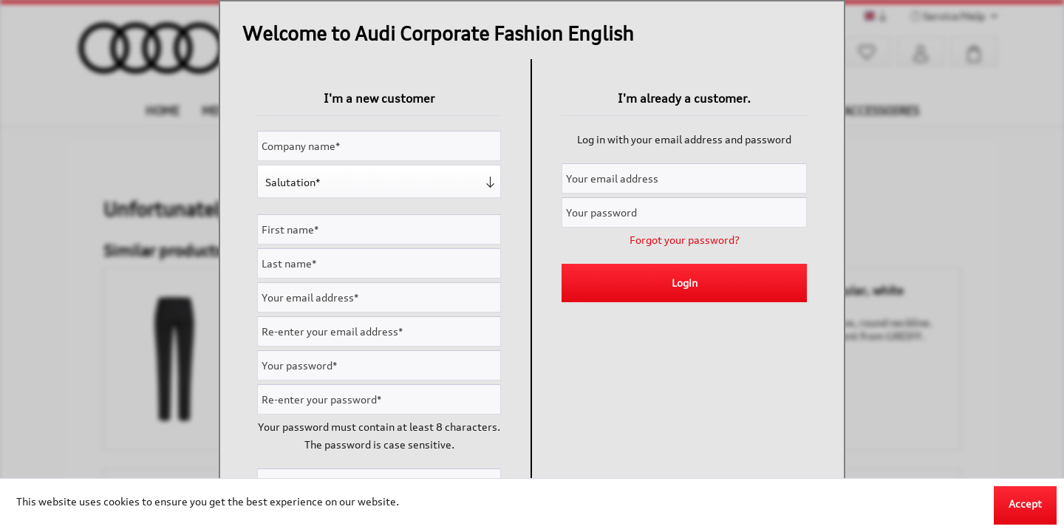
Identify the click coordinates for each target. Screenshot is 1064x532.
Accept (1025, 503)
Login (685, 282)
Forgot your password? (685, 239)
